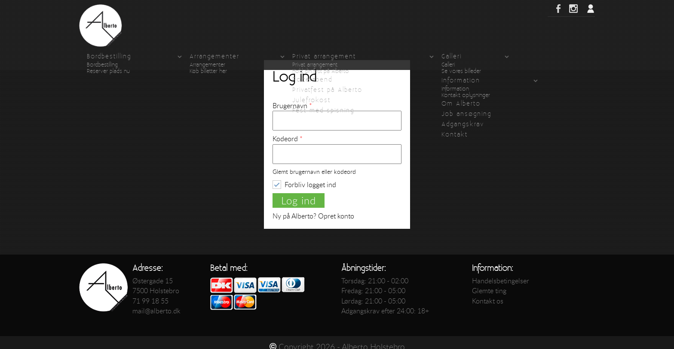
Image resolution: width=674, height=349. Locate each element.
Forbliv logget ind (310, 184)
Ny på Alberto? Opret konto (313, 216)
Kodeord (288, 139)
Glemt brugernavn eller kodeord (314, 172)
